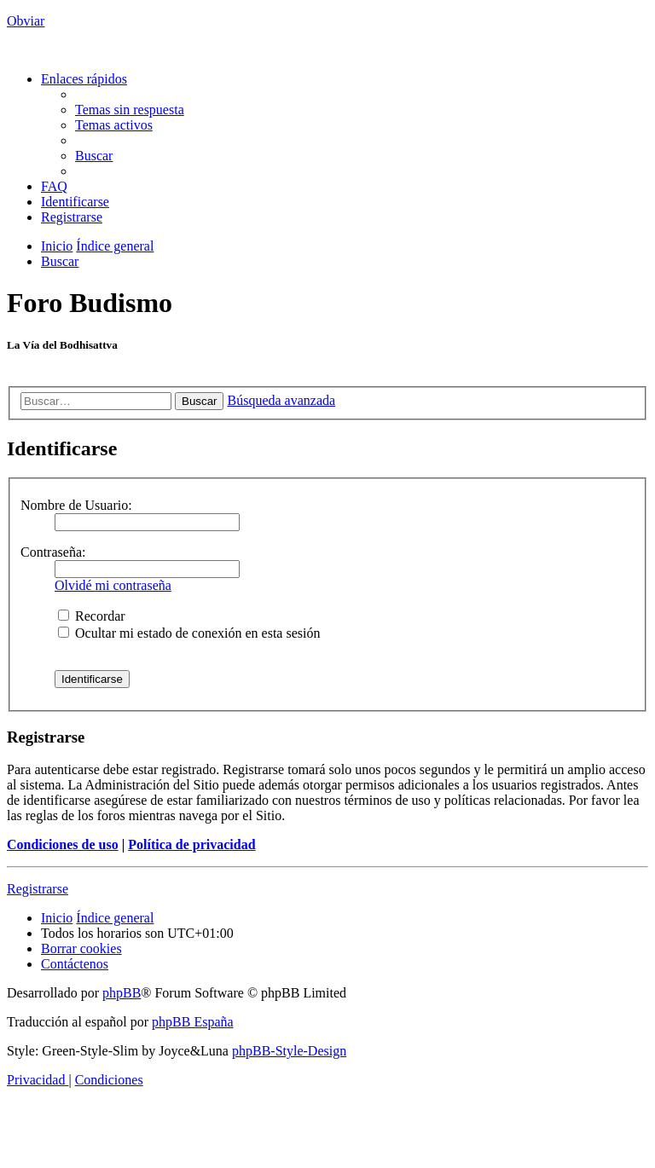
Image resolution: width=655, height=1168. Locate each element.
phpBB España (193, 1022)
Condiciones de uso (63, 844)
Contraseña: (52, 552)
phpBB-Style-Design (289, 1051)
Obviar (25, 21)
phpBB (121, 993)
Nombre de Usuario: (76, 505)
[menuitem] (129, 109)
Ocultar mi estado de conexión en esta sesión (189, 633)
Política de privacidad (191, 844)
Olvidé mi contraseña (113, 585)
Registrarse (37, 889)
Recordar (91, 616)
